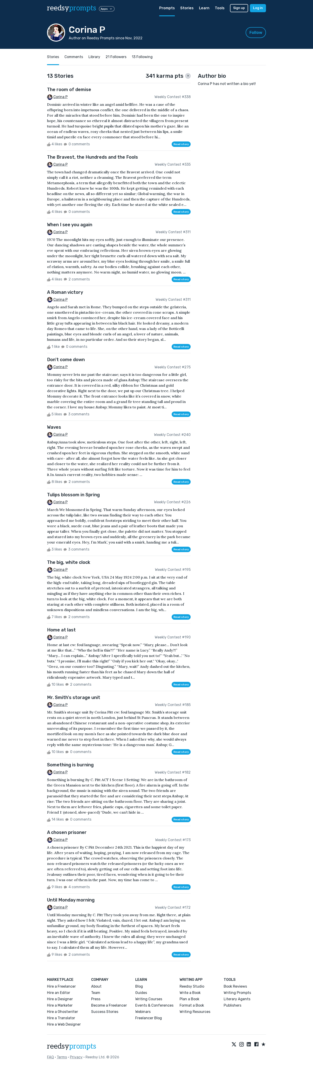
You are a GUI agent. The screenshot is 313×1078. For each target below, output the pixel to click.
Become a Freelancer (109, 1005)
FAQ (50, 1057)
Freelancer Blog (148, 1018)
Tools (220, 8)
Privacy (76, 1057)
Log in (258, 8)
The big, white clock (68, 562)
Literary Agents (237, 999)
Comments (73, 57)
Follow (255, 32)
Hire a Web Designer (64, 1024)
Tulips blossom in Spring (73, 494)
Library (94, 57)
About (96, 986)
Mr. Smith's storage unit (73, 697)
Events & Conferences (154, 1005)
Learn (204, 8)
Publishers (232, 1005)
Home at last (61, 630)
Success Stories (104, 1012)
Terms (62, 1057)
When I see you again (69, 224)
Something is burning (70, 764)
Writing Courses (148, 999)
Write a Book (190, 993)
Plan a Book (189, 999)
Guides (141, 993)
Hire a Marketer (60, 1005)
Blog (139, 986)
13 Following (142, 57)
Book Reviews (235, 986)
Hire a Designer (60, 999)
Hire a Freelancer (61, 986)
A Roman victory (65, 292)
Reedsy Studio (192, 986)
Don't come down (66, 359)
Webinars (143, 1012)
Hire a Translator (61, 1018)
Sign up (239, 8)
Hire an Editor (58, 993)
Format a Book (192, 1005)
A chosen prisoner (67, 832)
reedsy (71, 1046)
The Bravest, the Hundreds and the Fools (92, 157)
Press (95, 999)
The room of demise (69, 89)
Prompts (167, 8)
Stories (187, 8)
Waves (54, 427)
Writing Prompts (237, 993)
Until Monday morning (71, 900)
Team (95, 993)
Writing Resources (195, 1012)
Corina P (60, 97)
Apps (107, 8)
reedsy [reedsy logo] (71, 8)
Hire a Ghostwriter (62, 1012)
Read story (181, 144)
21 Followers (116, 57)
